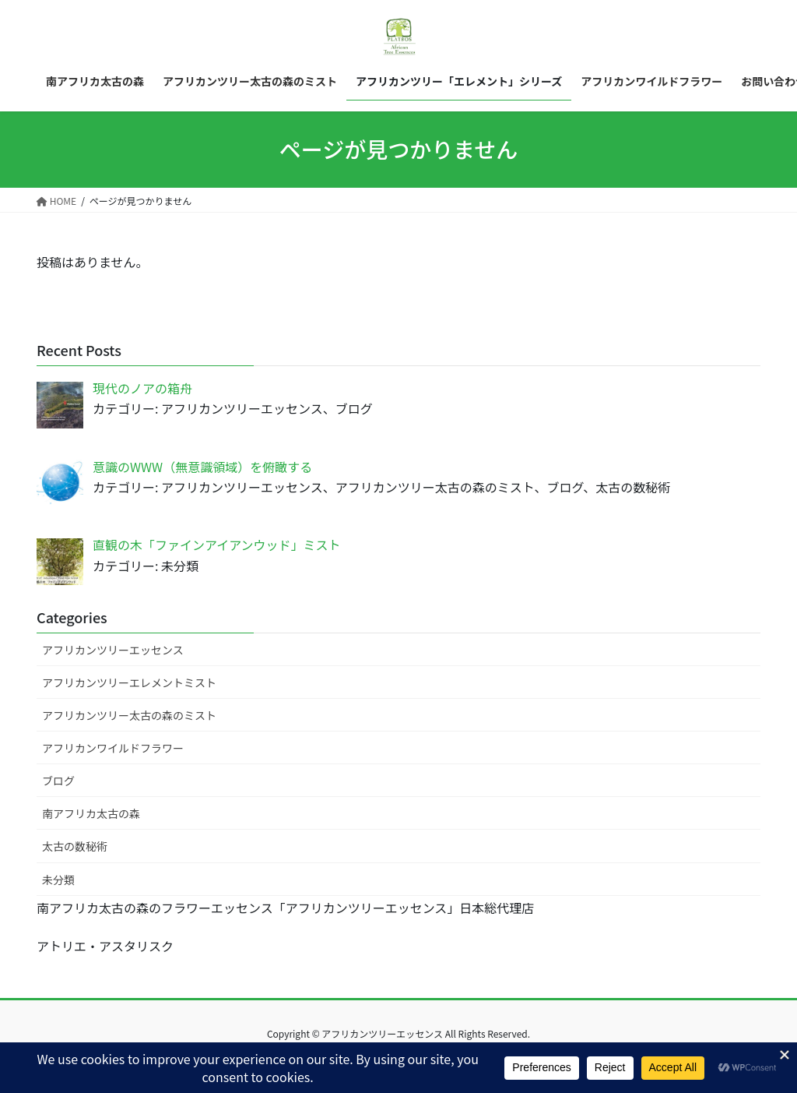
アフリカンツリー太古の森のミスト (129, 715)
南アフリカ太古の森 (91, 813)
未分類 (58, 879)
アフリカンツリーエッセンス (113, 650)
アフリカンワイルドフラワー (113, 748)
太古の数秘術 (74, 846)
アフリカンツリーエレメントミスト (129, 682)
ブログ (58, 780)
